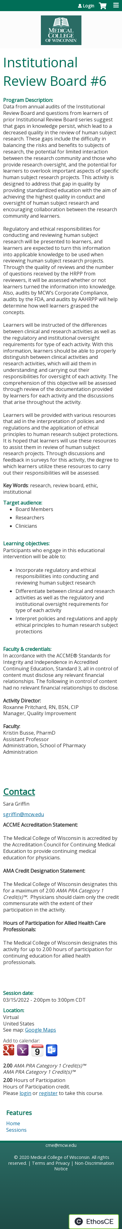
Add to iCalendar (37, 1050)
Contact (19, 791)
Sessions (16, 1129)
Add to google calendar (9, 1050)
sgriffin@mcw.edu (23, 814)
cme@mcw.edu (61, 1145)
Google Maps (40, 1029)
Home (13, 1123)
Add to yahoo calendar (23, 1050)
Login (88, 6)
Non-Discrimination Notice (84, 1166)
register (48, 1093)
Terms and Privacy (51, 1163)
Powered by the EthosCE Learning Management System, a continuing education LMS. (94, 1221)
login (25, 1093)
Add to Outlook (52, 1050)
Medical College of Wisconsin (59, 1157)
